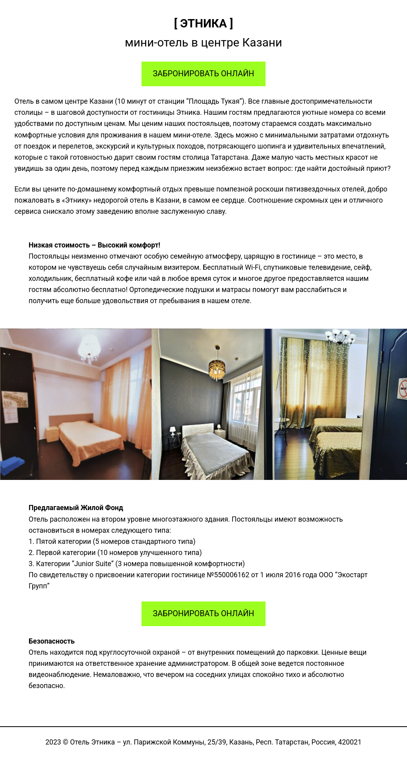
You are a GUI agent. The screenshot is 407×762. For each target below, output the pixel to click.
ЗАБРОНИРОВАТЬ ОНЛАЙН (203, 73)
